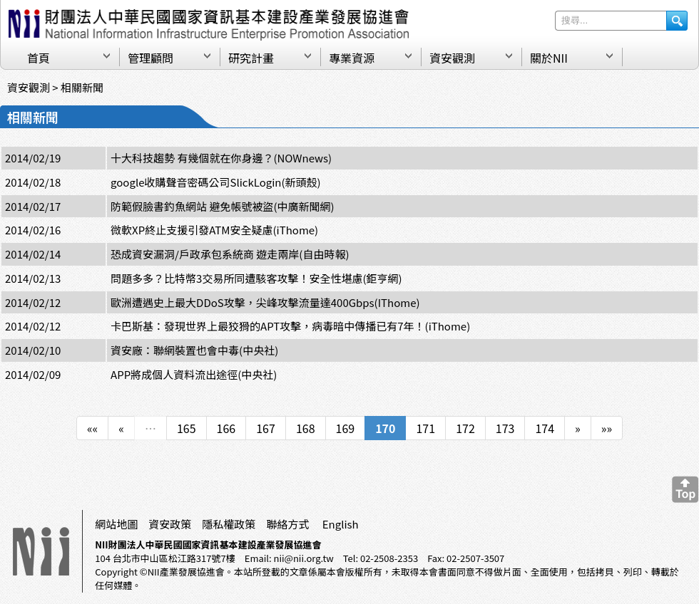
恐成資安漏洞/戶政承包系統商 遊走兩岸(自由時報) (230, 253)
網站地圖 (116, 523)
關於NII (549, 57)
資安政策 (169, 523)
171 (425, 428)
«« (92, 428)
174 (544, 428)
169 (345, 428)
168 (305, 428)
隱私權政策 (228, 523)
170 (385, 428)
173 (505, 428)
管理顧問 (150, 57)
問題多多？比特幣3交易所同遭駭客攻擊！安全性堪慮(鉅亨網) (256, 278)
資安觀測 (452, 57)
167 (265, 428)
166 (226, 428)
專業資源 (351, 57)
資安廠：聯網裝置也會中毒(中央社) (194, 350)
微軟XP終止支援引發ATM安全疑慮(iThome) (214, 229)
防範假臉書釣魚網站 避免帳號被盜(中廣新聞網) (223, 206)
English (340, 523)
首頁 (38, 57)
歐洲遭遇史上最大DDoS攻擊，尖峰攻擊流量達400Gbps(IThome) (265, 302)
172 (465, 428)
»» (606, 428)
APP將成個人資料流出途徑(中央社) (194, 374)
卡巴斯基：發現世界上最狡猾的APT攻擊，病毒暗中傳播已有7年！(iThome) (290, 325)
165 (186, 428)
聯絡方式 (287, 523)
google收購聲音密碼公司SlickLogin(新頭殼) (216, 182)
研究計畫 (251, 57)
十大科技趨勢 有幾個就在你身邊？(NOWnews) (221, 157)
